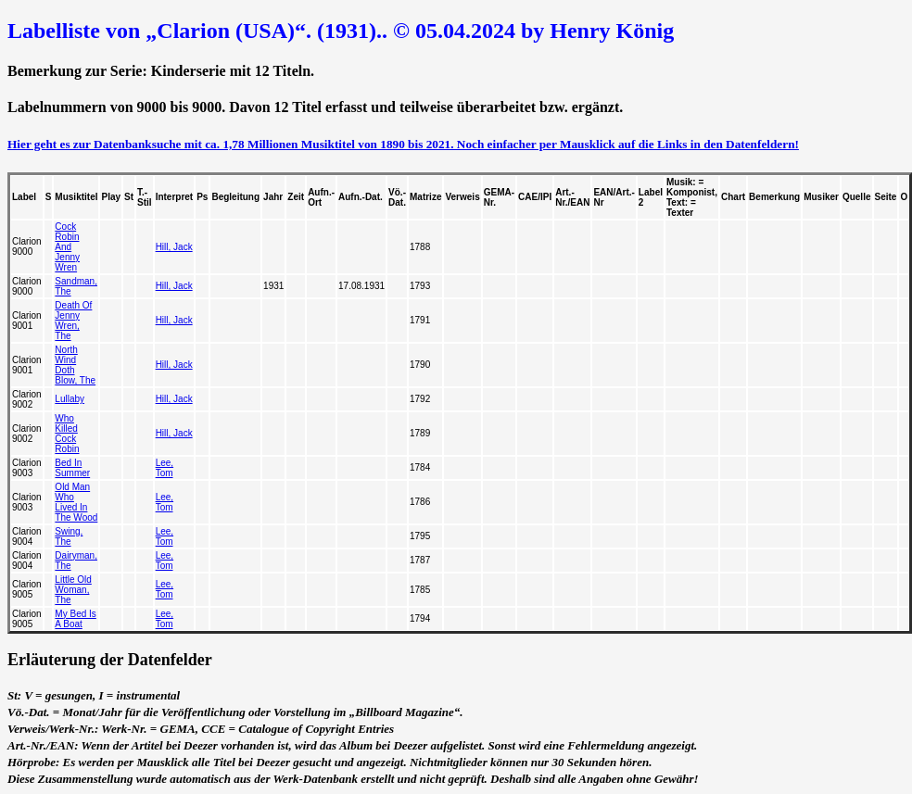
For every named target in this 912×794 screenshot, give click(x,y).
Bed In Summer (72, 468)
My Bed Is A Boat (75, 619)
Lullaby (69, 399)
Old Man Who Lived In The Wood (76, 502)
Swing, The (68, 536)
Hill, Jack (174, 247)
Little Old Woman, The (73, 589)
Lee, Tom (164, 468)
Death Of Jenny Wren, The (73, 320)
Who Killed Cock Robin (67, 433)
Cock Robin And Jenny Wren (67, 246)
